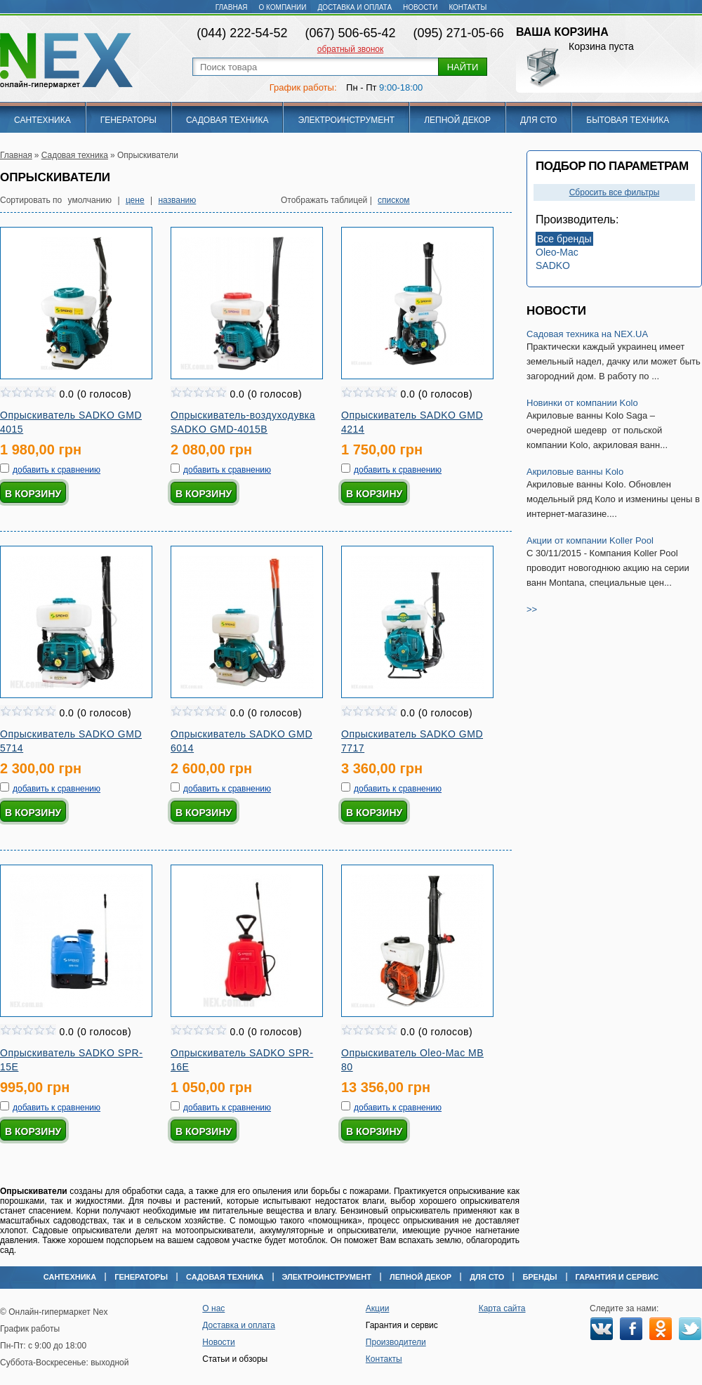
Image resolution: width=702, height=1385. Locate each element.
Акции (378, 1308)
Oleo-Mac (557, 252)
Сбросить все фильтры (614, 192)
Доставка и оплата (354, 7)
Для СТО (538, 120)
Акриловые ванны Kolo (574, 471)
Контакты (467, 7)
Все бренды (564, 238)
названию (177, 200)
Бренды (539, 1277)
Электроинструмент (346, 120)
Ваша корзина (562, 32)
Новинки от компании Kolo (582, 403)
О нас (213, 1308)
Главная (232, 7)
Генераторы (128, 120)
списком (394, 200)
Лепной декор (457, 120)
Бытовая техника (627, 120)
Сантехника (42, 120)
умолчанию (90, 200)
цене (135, 200)
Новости (420, 7)
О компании (283, 7)
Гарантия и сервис (617, 1277)
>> (531, 609)
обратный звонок (350, 49)
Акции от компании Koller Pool (590, 540)
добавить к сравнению (56, 470)
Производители (396, 1342)
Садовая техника (227, 120)
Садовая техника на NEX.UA (587, 334)
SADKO (553, 265)
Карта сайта (502, 1308)
